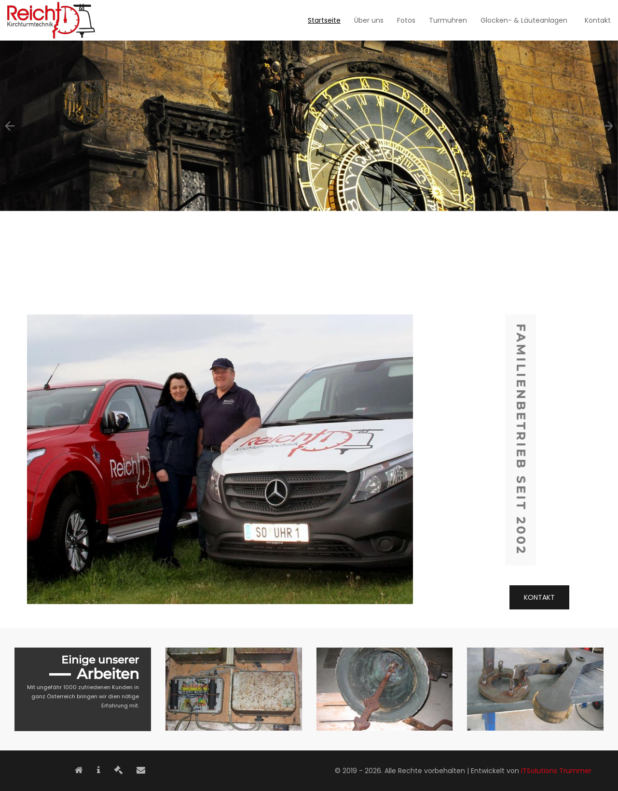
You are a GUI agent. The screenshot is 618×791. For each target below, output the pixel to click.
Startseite (324, 20)
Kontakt (598, 20)
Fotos (406, 20)
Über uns (369, 20)
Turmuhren (448, 20)
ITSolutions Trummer (556, 771)
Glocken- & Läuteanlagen (524, 20)
